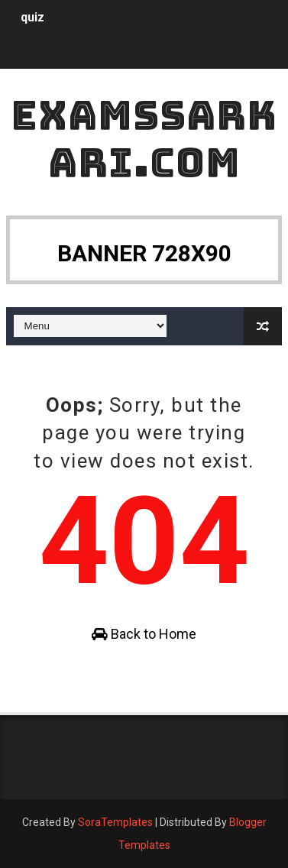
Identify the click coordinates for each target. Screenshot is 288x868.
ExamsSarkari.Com (144, 139)
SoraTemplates (115, 822)
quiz (32, 17)
